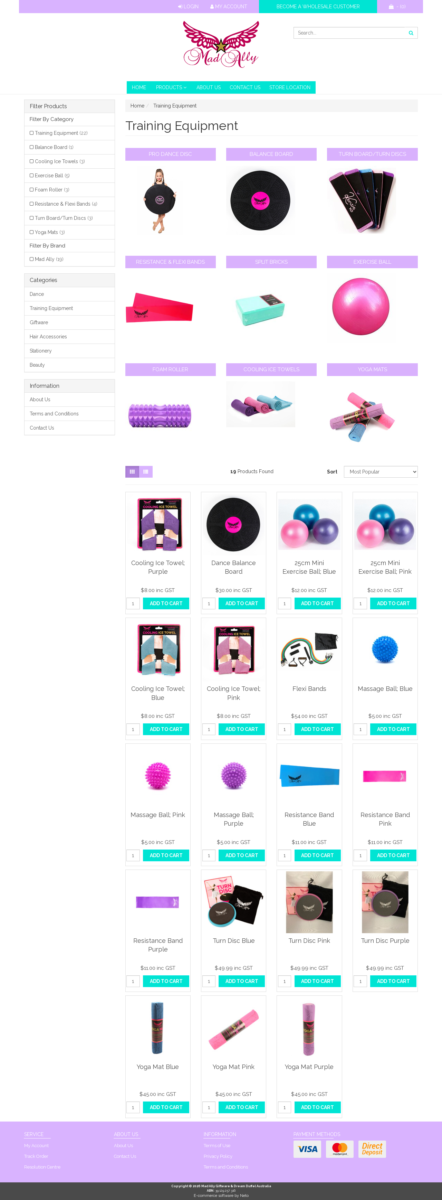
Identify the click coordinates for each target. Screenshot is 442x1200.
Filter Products (48, 106)
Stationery (41, 351)
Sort (332, 472)
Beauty (37, 365)
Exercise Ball (52, 175)
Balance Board (54, 147)
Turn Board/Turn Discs (64, 218)
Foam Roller (52, 190)
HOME (139, 87)
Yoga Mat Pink (233, 1066)
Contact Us (245, 87)
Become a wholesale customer (318, 6)
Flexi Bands (309, 688)
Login (188, 6)
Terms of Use (217, 1145)
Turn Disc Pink (309, 940)
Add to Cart (166, 603)
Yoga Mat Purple (309, 1066)
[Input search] (349, 33)
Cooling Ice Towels (60, 161)
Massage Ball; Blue (385, 688)
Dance (37, 294)
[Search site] (411, 33)
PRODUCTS (171, 87)
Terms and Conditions (54, 413)
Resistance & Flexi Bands (66, 204)
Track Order (36, 1156)
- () (397, 6)
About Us (208, 87)
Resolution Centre (42, 1167)
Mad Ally (49, 259)
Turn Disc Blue (234, 940)
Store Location (289, 87)
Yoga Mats (50, 232)
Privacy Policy (218, 1156)
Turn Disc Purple (385, 940)
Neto (244, 1195)
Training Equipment (61, 133)
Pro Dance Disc (170, 154)
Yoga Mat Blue (158, 1066)
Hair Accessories (48, 336)
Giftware (39, 322)
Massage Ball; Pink (158, 814)
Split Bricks (271, 262)
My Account (228, 6)
